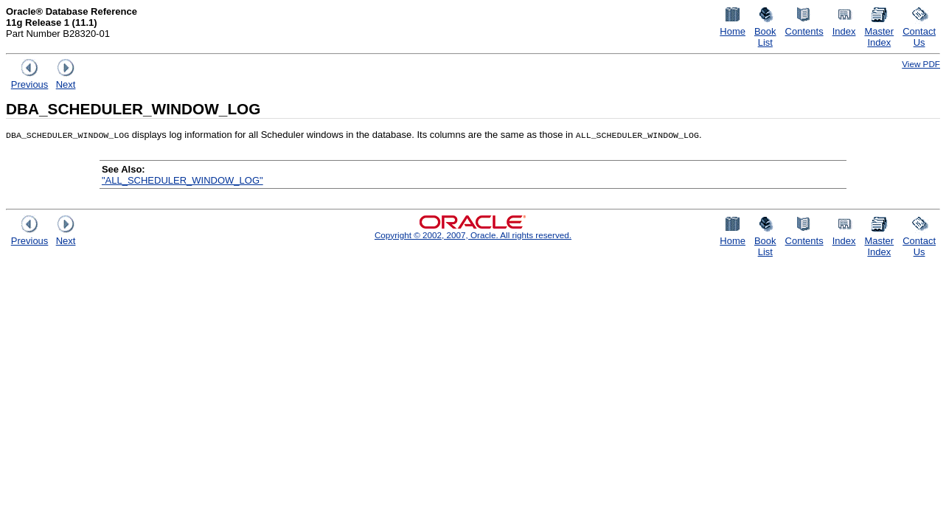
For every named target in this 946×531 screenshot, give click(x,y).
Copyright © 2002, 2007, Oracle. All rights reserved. (473, 235)
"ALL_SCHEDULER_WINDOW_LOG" (182, 180)
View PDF (921, 64)
